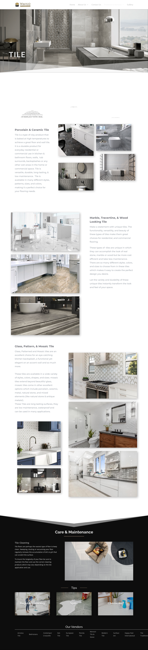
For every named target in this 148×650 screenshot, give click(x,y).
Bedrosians (33, 634)
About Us (82, 5)
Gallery (130, 5)
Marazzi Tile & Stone (93, 634)
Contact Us (96, 5)
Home (72, 5)
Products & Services (113, 5)
